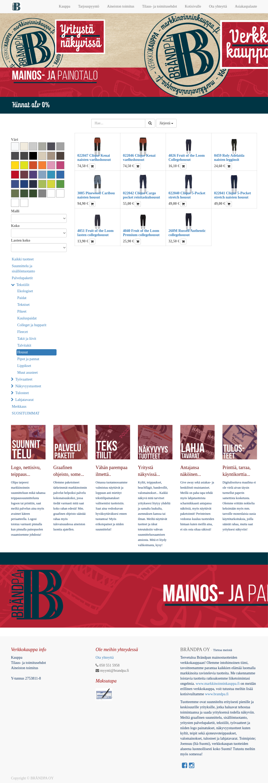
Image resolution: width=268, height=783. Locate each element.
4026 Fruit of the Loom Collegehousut (187, 157)
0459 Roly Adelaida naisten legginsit (229, 157)
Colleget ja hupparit (31, 325)
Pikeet (21, 311)
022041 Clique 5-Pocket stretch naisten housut (232, 195)
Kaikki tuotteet (23, 259)
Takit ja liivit (26, 339)
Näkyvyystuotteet (28, 386)
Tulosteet (22, 393)
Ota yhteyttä (105, 657)
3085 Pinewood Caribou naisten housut (96, 195)
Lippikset (24, 366)
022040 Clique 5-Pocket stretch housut (187, 195)
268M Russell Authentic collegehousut (187, 233)
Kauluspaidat (27, 318)
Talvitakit (24, 345)
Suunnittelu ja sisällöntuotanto (23, 268)
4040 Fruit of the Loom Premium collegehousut (141, 233)
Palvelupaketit (22, 278)
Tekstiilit (23, 285)
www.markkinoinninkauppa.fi (218, 684)
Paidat (21, 298)
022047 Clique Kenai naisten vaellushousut (94, 157)
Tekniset (23, 305)
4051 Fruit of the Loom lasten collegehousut (95, 233)
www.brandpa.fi (217, 694)
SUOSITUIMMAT (26, 413)
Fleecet (22, 332)
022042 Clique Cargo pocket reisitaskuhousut (141, 195)
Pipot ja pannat (28, 359)
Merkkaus (19, 406)
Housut (22, 352)
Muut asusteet (27, 373)
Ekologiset (25, 291)
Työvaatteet (23, 379)
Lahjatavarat (24, 400)
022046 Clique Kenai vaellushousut (139, 157)
